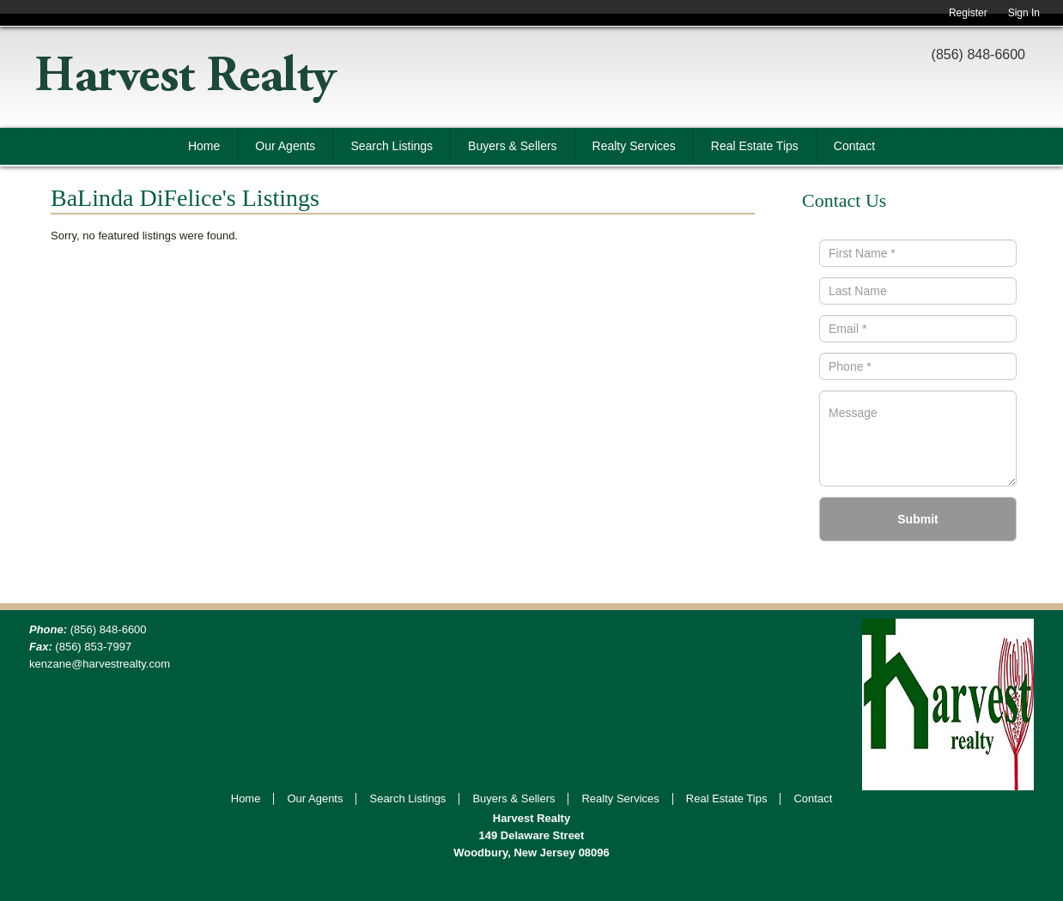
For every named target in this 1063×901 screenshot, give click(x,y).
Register (968, 13)
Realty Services (634, 146)
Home (204, 146)
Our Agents (285, 146)
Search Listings (391, 146)
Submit (917, 519)
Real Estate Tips (755, 146)
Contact (854, 146)
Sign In (1024, 13)
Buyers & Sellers (512, 146)
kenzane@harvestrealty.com (99, 663)
